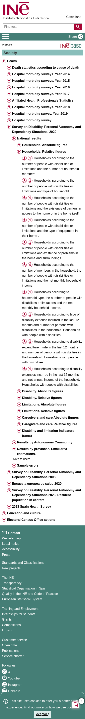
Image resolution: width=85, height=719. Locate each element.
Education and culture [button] (24, 513)
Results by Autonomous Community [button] (44, 442)
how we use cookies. (64, 707)
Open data (9, 645)
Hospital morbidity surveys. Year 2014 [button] (41, 74)
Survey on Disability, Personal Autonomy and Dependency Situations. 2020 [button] (46, 129)
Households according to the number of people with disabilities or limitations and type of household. (48, 186)
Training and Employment (20, 608)
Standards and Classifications (23, 562)
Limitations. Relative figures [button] (43, 411)
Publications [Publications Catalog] (10, 650)
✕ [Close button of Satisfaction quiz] (81, 701)
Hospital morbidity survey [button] (32, 120)
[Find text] (39, 27)
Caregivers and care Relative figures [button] (50, 424)
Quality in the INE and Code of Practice (30, 593)
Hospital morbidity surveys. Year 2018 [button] (41, 107)
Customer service (14, 640)
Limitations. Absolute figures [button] (44, 404)
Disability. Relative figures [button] (42, 398)
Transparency (11, 583)
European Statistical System (22, 599)
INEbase (7, 44)
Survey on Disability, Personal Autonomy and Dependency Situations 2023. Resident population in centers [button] (46, 495)
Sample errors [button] (28, 465)
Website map (11, 538)
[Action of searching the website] (78, 27)
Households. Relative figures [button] (44, 151)
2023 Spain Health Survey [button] (31, 506)
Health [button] (12, 61)
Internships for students (18, 614)
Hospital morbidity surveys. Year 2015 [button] (41, 80)
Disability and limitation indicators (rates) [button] (48, 433)
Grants (7, 619)
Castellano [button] (73, 17)
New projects (11, 568)
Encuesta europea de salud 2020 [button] (37, 483)
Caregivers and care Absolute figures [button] (50, 417)
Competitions (11, 625)
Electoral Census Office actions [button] (31, 519)
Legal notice (10, 543)
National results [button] (29, 138)
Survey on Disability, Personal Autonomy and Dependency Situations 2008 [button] (46, 474)
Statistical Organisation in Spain (24, 588)
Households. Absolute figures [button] (44, 145)
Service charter (13, 656)
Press (6, 554)
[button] (75, 36)
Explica (7, 630)
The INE (8, 577)
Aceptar (42, 714)
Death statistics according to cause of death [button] (45, 67)
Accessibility (10, 549)
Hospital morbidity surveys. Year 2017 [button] (41, 94)
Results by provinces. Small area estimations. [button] (42, 451)
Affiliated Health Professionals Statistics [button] (43, 100)
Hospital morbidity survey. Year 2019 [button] (40, 113)
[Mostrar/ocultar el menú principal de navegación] (5, 36)
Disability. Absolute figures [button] (42, 391)
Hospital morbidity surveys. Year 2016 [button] (41, 87)
